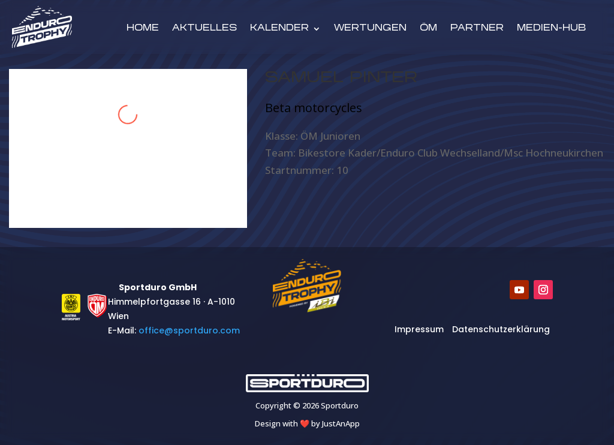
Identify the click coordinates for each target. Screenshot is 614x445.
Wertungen (370, 29)
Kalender (279, 29)
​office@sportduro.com (189, 330)
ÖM (428, 29)
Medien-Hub (551, 29)
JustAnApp (341, 423)
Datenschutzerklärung (501, 329)
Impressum (419, 329)
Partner (477, 29)
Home (143, 29)
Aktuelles (204, 29)
